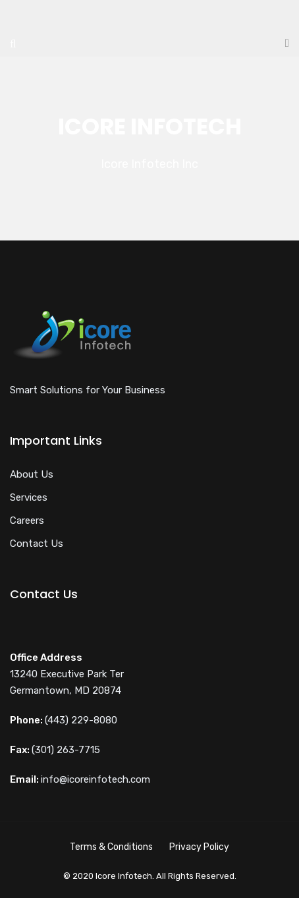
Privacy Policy (199, 847)
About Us (31, 474)
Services (28, 497)
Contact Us (36, 543)
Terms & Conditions (111, 847)
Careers (27, 520)
